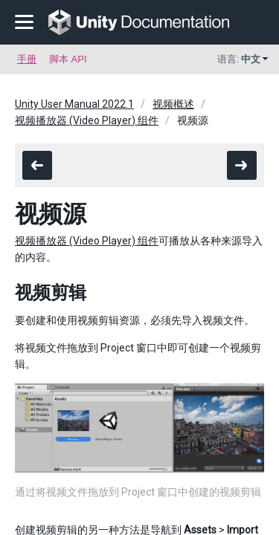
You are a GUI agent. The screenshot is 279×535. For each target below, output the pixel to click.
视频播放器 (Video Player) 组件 (86, 120)
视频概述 (173, 104)
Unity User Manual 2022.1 (74, 104)
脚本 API (68, 59)
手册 (26, 59)
